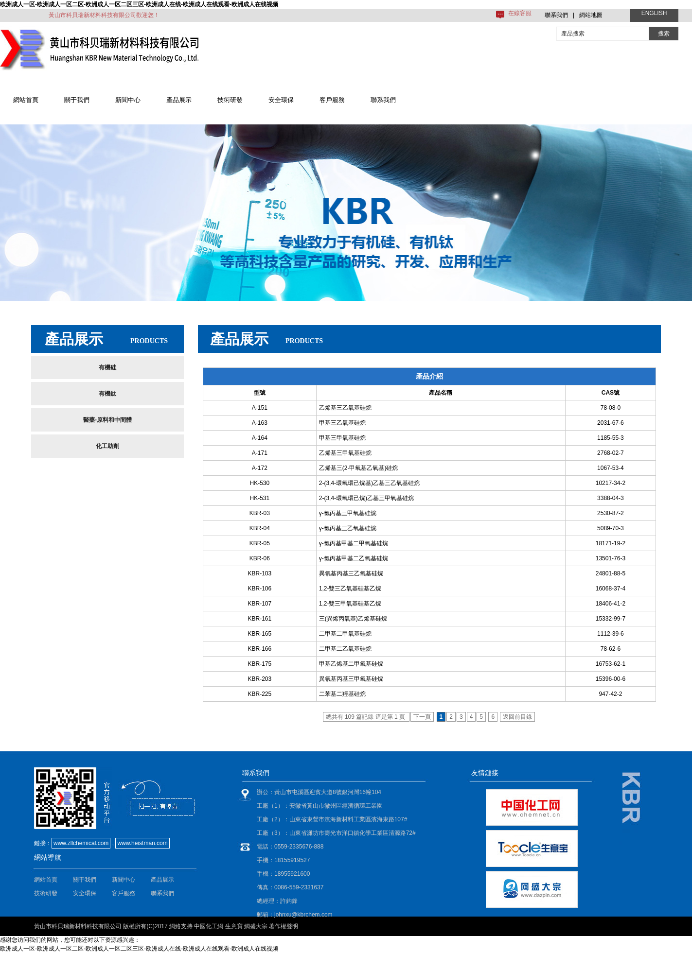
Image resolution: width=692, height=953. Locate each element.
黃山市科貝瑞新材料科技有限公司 (78, 926)
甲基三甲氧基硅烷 (342, 437)
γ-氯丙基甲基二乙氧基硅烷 (353, 558)
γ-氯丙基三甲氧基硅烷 (347, 513)
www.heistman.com (142, 843)
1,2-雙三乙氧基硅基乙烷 (350, 588)
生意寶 (234, 926)
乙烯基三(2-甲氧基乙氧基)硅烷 (358, 468)
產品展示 (179, 100)
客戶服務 (332, 100)
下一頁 (422, 716)
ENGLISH (654, 13)
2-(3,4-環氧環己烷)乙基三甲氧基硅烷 (366, 498)
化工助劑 (107, 446)
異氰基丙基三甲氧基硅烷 (351, 679)
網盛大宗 (255, 926)
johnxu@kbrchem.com (303, 914)
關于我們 (76, 100)
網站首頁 (25, 100)
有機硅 (107, 367)
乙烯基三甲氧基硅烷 (345, 453)
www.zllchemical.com (80, 843)
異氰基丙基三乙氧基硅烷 (351, 573)
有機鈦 (107, 393)
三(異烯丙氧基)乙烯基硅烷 (353, 618)
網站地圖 (591, 15)
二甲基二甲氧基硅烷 (345, 633)
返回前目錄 (517, 716)
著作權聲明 (283, 926)
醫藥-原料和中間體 (107, 419)
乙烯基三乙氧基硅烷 (345, 407)
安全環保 (281, 100)
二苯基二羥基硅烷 (342, 694)
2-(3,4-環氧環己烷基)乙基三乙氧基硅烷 (369, 483)
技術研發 (230, 100)
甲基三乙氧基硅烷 (342, 422)
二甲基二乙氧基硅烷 (345, 648)
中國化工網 (208, 926)
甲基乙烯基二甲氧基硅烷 (351, 663)
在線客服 (520, 13)
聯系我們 (556, 15)
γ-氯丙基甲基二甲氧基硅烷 (353, 543)
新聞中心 (128, 100)
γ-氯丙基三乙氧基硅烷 (347, 528)
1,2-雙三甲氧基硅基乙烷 (350, 603)
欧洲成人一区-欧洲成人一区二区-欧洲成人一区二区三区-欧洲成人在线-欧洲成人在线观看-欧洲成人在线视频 (139, 4)
